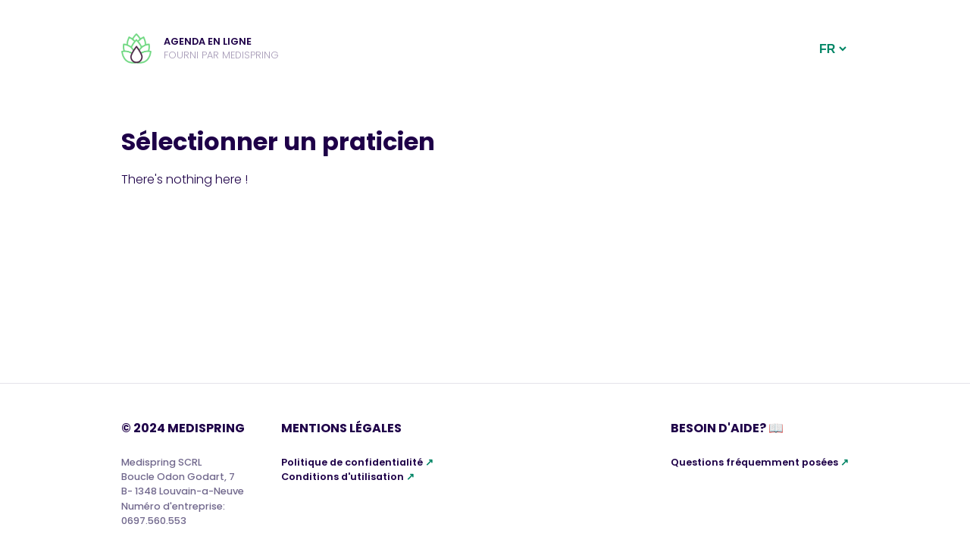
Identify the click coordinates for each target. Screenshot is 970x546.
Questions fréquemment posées (754, 462)
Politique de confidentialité (352, 462)
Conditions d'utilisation (342, 476)
